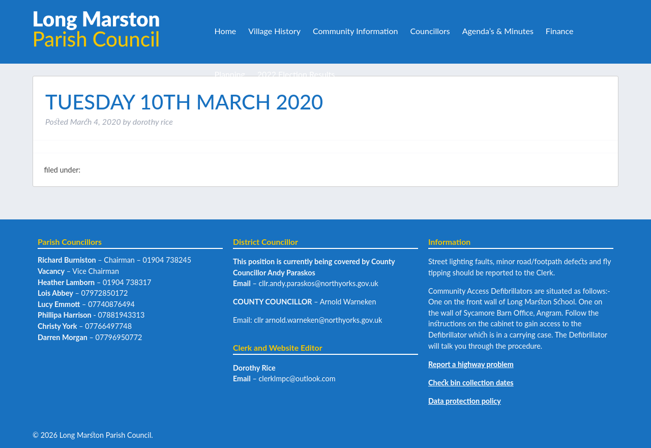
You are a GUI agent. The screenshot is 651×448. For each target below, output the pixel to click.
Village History (274, 31)
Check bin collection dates (471, 382)
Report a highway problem (471, 364)
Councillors (430, 31)
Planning (230, 74)
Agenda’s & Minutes (498, 31)
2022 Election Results (296, 74)
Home (225, 31)
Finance (560, 31)
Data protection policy (464, 401)
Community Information (355, 31)
